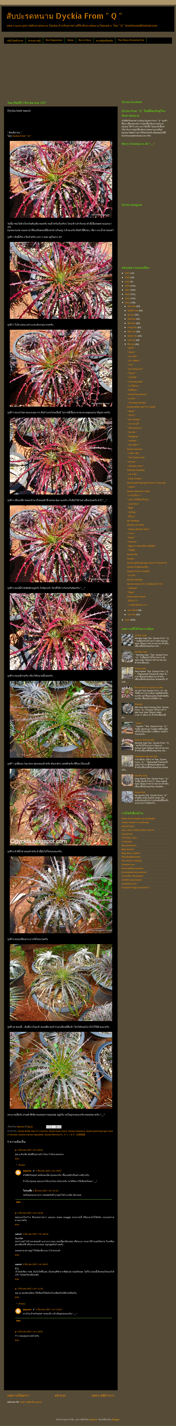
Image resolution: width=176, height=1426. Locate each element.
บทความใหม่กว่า (18, 1395)
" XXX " (130, 365)
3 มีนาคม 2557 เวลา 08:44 (35, 1234)
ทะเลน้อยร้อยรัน (104, 40)
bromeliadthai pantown (132, 868)
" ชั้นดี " (130, 508)
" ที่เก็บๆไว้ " (132, 601)
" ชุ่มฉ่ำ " (131, 348)
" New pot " (132, 541)
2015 (127, 298)
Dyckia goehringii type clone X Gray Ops (146, 483)
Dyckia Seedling (135, 579)
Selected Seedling (135, 470)
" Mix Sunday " (134, 419)
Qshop (70, 40)
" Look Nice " (133, 504)
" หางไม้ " (131, 575)
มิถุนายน (132, 331)
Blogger (115, 1419)
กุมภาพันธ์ (133, 610)
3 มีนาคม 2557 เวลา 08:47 (35, 1264)
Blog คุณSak (128, 849)
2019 (127, 281)
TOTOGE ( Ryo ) (130, 838)
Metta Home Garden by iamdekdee (138, 818)
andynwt (93, 1419)
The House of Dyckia (132, 860)
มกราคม (132, 614)
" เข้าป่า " (131, 415)
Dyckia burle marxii (58, 1131)
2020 (127, 277)
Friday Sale (140, 668)
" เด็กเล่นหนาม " (134, 428)
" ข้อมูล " (131, 592)
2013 (127, 620)
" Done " (139, 723)
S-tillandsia (127, 841)
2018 (127, 286)
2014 (127, 302)
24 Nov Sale (141, 635)
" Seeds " (131, 352)
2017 (127, 290)
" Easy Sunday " (135, 478)
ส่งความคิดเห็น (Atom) (31, 1402)
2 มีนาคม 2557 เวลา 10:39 (30, 1213)
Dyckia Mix (132, 554)
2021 (127, 273)
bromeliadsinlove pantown (134, 872)
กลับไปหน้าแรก (15, 40)
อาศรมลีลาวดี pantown (133, 876)
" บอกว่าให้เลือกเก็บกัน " (138, 499)
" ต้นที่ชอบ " (132, 390)
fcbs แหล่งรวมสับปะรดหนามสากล (138, 830)
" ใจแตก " (131, 373)
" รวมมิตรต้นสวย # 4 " (137, 605)
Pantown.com (128, 864)
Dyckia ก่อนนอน (134, 449)
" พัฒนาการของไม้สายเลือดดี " (141, 546)
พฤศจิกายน (133, 310)
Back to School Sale (144, 740)
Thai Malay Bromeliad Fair (131, 40)
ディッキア (69, 1134)
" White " (131, 411)
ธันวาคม (132, 306)
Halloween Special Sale (146, 756)
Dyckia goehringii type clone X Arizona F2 (147, 563)
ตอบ (17, 1158)
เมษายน (132, 340)
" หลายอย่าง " (133, 445)
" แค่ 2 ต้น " (132, 356)
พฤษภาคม (133, 336)
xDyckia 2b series (135, 525)
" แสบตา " (132, 487)
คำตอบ (21, 1165)
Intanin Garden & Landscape (135, 822)
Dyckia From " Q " (21, 136)
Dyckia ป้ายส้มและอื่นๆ (137, 567)
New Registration (53, 40)
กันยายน (132, 319)
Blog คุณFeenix (129, 845)
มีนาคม (131, 344)
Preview (138, 704)
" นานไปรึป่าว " (134, 495)
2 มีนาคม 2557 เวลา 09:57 (49, 1171)
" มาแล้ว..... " (133, 398)
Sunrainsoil (127, 834)
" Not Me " (132, 432)
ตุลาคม (131, 315)
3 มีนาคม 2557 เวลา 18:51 (30, 1331)
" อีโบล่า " (131, 516)
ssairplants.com (129, 884)
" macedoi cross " (135, 466)
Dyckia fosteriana (76, 1131)
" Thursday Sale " (135, 381)
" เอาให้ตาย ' (133, 386)
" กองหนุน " (132, 440)
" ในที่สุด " (131, 550)
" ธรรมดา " (132, 462)
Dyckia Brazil (128, 826)
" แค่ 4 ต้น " (132, 474)
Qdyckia (27, 1171)
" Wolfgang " (133, 436)
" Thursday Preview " (137, 402)
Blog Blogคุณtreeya (131, 857)
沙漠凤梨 (80, 1134)
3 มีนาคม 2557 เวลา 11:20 (30, 1288)
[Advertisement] (58, 71)
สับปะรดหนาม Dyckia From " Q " (64, 16)
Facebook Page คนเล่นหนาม (135, 887)
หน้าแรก (60, 1395)
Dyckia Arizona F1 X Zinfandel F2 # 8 (145, 584)
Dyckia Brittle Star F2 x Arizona (33, 1131)
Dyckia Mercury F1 (54, 1134)
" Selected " (132, 588)
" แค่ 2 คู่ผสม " (133, 360)
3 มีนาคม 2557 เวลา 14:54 (49, 1309)
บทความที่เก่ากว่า (102, 1395)
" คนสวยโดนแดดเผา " (137, 394)
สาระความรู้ (34, 40)
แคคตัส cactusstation (132, 880)
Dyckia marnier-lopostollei (31, 1134)
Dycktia (130, 558)
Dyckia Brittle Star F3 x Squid (141, 407)
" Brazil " (131, 537)
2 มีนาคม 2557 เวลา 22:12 (45, 1190)
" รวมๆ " (131, 533)
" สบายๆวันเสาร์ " (135, 369)
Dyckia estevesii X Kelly (138, 491)
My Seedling (133, 520)
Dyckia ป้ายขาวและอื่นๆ (138, 571)
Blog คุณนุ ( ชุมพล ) (131, 853)
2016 (127, 294)
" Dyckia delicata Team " (138, 529)
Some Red (140, 792)
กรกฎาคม (132, 327)
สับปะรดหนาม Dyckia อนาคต (149, 687)
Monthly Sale (141, 652)
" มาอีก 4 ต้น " (133, 453)
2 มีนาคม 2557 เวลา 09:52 (30, 1150)
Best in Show (84, 40)
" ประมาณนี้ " (133, 424)
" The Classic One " (136, 457)
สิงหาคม (132, 323)
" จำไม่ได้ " (132, 377)
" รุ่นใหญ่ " (132, 512)
